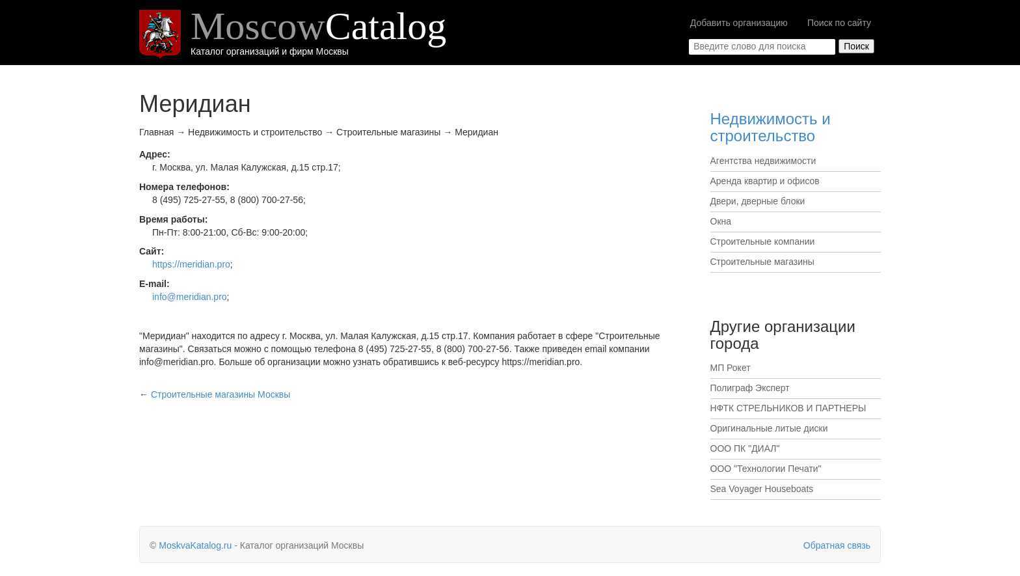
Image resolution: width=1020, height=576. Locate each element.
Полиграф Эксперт (750, 388)
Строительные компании (762, 241)
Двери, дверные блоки (757, 201)
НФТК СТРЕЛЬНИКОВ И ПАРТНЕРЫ (788, 408)
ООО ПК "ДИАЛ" (745, 448)
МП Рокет (730, 368)
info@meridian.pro (189, 297)
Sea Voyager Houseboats (762, 489)
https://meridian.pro (191, 264)
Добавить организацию (739, 23)
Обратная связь (836, 545)
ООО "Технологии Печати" (766, 468)
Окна (721, 221)
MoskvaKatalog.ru (195, 545)
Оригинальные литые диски (769, 428)
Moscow (318, 26)
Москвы (220, 394)
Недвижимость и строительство (770, 127)
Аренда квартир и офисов (765, 181)
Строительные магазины (762, 261)
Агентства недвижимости (763, 161)
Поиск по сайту (839, 23)
